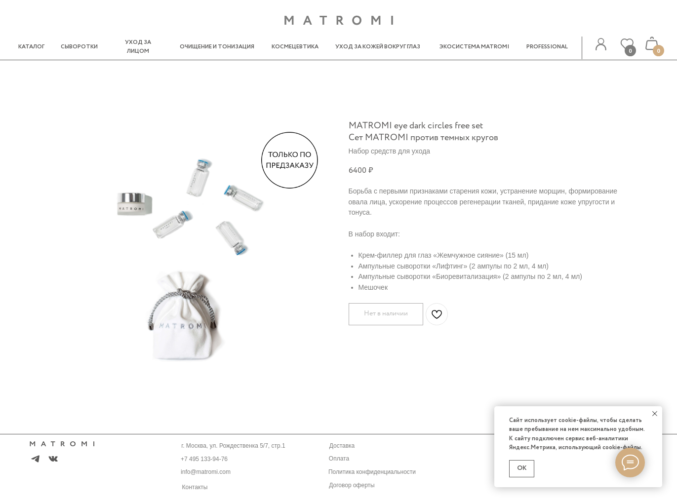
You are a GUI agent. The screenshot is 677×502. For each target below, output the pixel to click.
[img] (601, 44)
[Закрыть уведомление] (655, 414)
